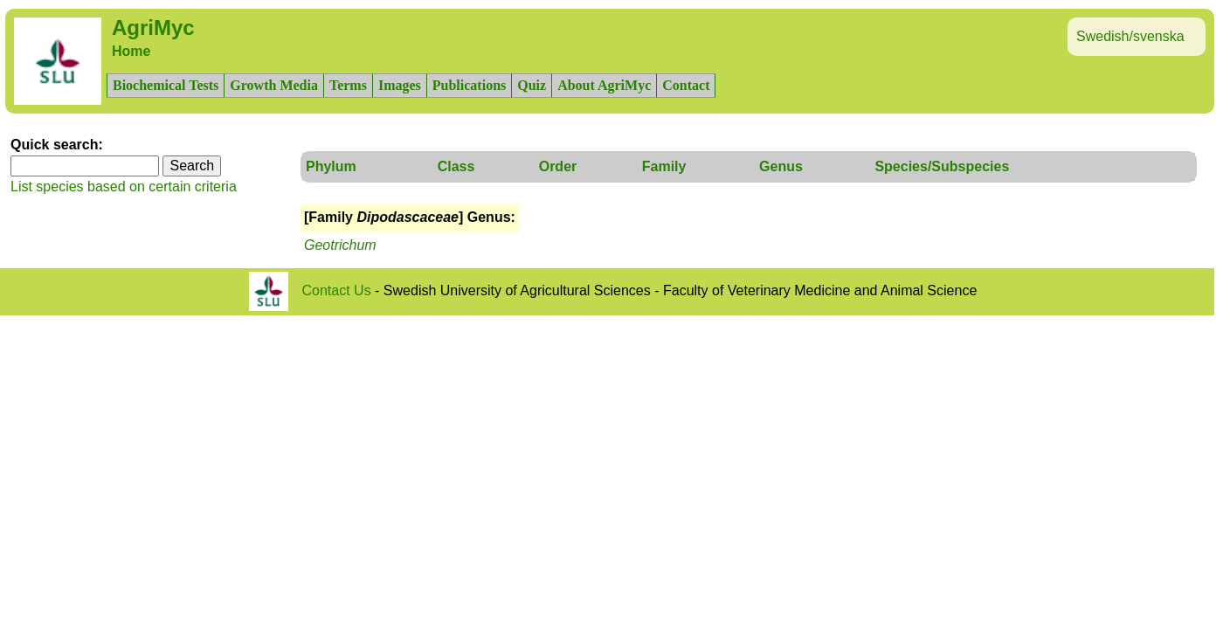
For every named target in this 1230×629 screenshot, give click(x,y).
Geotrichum (340, 245)
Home (131, 51)
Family (664, 166)
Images (399, 85)
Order (558, 166)
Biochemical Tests (165, 85)
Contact (685, 85)
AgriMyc (153, 27)
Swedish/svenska (1130, 36)
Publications (469, 85)
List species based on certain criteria (123, 186)
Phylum (331, 166)
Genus (781, 166)
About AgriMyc (604, 85)
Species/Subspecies (941, 166)
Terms (348, 85)
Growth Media (274, 85)
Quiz (531, 85)
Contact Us (336, 290)
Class (456, 166)
